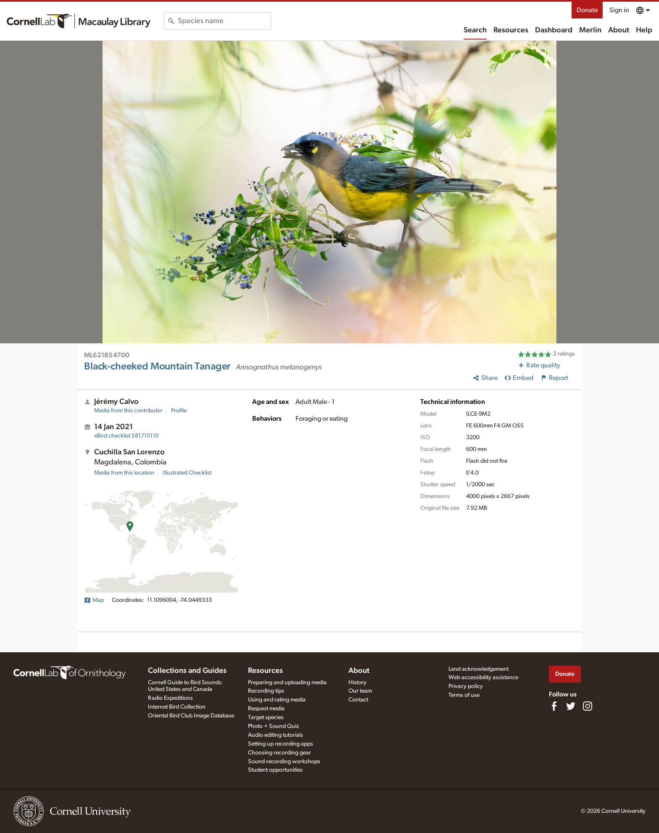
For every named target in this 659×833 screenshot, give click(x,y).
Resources (510, 30)
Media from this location (124, 473)
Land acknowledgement (478, 669)
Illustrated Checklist (187, 473)
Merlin (590, 30)
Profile (179, 411)
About (618, 30)
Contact (358, 700)
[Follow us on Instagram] (588, 706)
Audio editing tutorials (275, 735)
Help (644, 30)
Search (475, 30)
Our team (360, 691)
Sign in (619, 10)
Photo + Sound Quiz (273, 726)
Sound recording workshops (284, 761)
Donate (587, 10)
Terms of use (464, 695)
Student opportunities (275, 770)
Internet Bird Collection (177, 707)
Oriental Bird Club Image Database (191, 716)
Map (94, 600)
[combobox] (224, 21)
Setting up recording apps (280, 744)
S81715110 (126, 436)
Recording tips (266, 691)
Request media (266, 709)
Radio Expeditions (170, 698)
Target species (266, 717)
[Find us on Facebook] (554, 706)
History (357, 682)
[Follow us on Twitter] (571, 706)
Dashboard (553, 30)
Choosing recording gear (279, 753)
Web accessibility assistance (483, 677)
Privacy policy (465, 686)
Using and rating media (277, 700)
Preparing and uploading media (287, 682)
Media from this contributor (128, 411)
